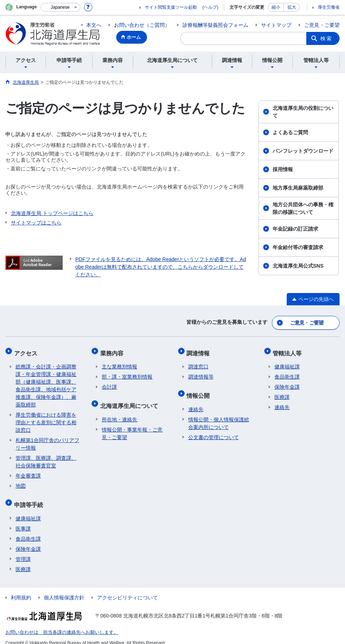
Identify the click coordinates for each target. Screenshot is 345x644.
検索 (326, 38)
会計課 (109, 382)
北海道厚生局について (131, 399)
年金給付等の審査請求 (298, 247)
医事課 (23, 521)
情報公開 (199, 389)
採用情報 (283, 169)
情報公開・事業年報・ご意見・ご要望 (132, 425)
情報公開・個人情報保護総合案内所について (218, 415)
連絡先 (195, 401)
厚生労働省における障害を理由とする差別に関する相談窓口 (46, 418)
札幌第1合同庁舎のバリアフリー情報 (47, 439)
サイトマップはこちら (36, 223)
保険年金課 (28, 541)
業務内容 (113, 350)
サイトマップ (276, 25)
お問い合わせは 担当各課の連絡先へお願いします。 (57, 624)
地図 (21, 481)
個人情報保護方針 (64, 590)
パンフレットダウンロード (303, 151)
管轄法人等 (288, 350)
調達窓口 (198, 362)
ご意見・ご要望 (322, 25)
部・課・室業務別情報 (127, 372)
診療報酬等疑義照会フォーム (215, 25)
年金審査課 (28, 471)
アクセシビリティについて (127, 590)
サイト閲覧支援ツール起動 (171, 7)
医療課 (23, 561)
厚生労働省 (329, 7)
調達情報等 (201, 372)
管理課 (23, 551)
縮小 (276, 7)
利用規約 (21, 590)
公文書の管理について (213, 429)
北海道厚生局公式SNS (298, 266)
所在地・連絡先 (119, 411)
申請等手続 (30, 498)
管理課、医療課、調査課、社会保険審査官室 (46, 457)
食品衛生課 (28, 531)
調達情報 (199, 350)
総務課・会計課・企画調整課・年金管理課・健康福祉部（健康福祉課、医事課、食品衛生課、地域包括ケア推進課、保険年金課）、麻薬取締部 (46, 381)
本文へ (93, 25)
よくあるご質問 (290, 132)
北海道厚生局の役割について (303, 112)
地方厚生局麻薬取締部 (298, 188)
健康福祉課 (28, 510)
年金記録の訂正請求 (295, 229)
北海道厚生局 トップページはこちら (52, 213)
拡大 (291, 7)
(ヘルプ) (210, 7)
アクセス (27, 350)
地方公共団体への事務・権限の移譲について (303, 208)
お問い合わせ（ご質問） (142, 25)
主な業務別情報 (119, 362)
